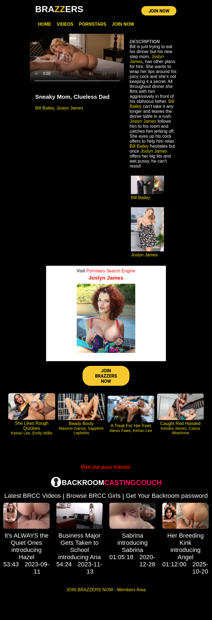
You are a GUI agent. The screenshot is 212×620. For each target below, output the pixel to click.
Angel (185, 557)
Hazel (26, 557)
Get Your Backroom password (167, 495)
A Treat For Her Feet (131, 425)
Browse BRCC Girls (93, 495)
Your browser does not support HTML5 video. (77, 60)
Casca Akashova (186, 430)
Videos (65, 24)
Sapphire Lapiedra (88, 430)
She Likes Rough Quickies (32, 426)
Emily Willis (42, 433)
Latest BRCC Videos (32, 495)
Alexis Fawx (120, 430)
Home (44, 24)
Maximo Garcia (72, 428)
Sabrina (132, 535)
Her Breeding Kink (185, 539)
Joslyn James (70, 108)
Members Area (131, 589)
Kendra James (173, 428)
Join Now (123, 24)
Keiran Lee (20, 433)
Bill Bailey (44, 108)
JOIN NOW (159, 11)
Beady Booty (81, 423)
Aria (95, 557)
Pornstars (92, 24)
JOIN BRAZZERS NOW (106, 376)
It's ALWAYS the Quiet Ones (26, 539)
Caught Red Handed (180, 423)
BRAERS (59, 9)
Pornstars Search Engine (110, 271)
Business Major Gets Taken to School (79, 542)
